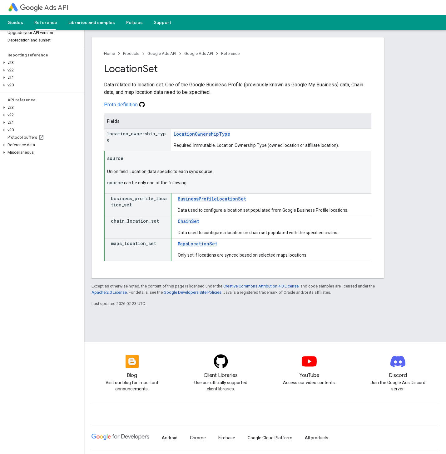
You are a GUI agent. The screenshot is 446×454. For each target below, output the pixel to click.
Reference (230, 53)
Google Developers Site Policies (192, 292)
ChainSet (188, 221)
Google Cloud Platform (270, 437)
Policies (134, 22)
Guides (15, 22)
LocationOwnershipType (202, 134)
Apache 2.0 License (109, 292)
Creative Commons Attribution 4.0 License (261, 286)
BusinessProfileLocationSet (212, 199)
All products (316, 437)
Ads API (44, 7)
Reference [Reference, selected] (45, 22)
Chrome (198, 437)
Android (169, 437)
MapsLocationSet (197, 244)
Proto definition (124, 105)
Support (162, 22)
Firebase (226, 437)
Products (131, 53)
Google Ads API (161, 53)
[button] (41, 62)
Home (109, 53)
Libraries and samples (91, 22)
